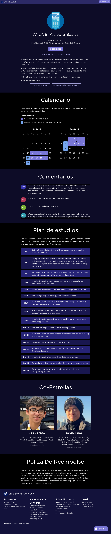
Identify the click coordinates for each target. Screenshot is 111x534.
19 (36, 153)
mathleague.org (35, 519)
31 (28, 163)
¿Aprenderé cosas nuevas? (66, 85)
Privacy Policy (87, 504)
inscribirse (55, 49)
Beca (5, 509)
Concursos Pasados (37, 505)
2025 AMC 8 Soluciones (38, 514)
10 (79, 143)
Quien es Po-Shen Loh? (65, 502)
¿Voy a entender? (40, 85)
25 (32, 158)
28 (45, 158)
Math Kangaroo (35, 516)
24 (28, 158)
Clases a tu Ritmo (10, 504)
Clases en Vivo (9, 502)
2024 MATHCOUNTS (37, 512)
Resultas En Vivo (36, 508)
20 (41, 153)
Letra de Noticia (62, 509)
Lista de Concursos (37, 510)
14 (65, 148)
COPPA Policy (87, 506)
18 (32, 153)
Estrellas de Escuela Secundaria (16, 506)
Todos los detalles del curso (55, 55)
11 (83, 143)
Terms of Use (87, 502)
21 (45, 153)
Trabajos (59, 511)
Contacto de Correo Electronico (68, 504)
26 (36, 158)
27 (41, 158)
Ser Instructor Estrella (64, 513)
